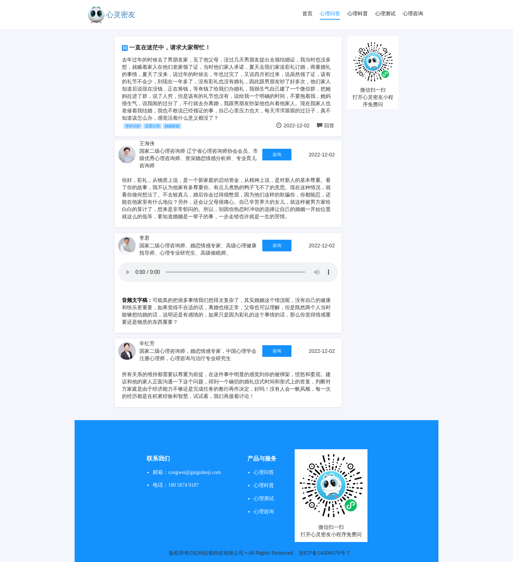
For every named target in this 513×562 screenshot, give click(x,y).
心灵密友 (120, 15)
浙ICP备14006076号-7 (324, 553)
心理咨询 (413, 13)
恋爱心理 (152, 126)
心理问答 (330, 13)
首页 (307, 13)
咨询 (277, 154)
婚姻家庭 (172, 126)
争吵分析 (133, 126)
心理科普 (357, 13)
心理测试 (385, 13)
